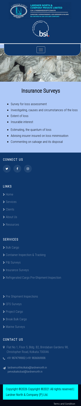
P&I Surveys (12, 262)
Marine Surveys (14, 327)
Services (10, 202)
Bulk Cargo (11, 247)
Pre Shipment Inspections (20, 296)
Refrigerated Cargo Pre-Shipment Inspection (32, 277)
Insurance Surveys (16, 270)
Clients (8, 209)
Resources (11, 224)
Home (8, 194)
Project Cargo (13, 311)
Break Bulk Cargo (15, 319)
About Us (10, 217)
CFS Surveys (12, 304)
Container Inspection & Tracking (24, 255)
